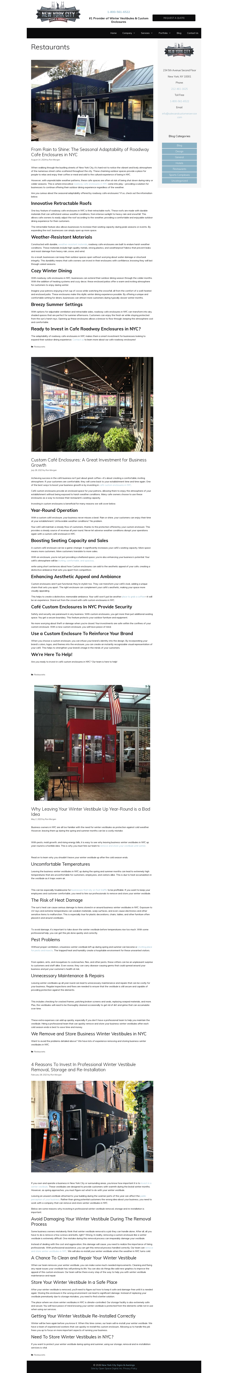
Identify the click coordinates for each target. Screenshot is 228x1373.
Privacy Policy (130, 1368)
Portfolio (166, 33)
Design (179, 151)
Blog (179, 33)
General (179, 157)
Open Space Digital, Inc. (111, 1368)
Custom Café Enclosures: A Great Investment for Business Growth (89, 462)
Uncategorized (179, 180)
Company (130, 33)
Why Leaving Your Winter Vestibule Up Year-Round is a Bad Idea (90, 811)
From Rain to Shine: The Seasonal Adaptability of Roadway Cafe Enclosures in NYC (90, 152)
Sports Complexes (179, 174)
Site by (95, 1368)
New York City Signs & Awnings (118, 1365)
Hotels (179, 163)
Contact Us (192, 33)
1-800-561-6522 (118, 12)
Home (113, 33)
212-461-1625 (179, 88)
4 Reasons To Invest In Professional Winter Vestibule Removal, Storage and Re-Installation (83, 1067)
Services (148, 33)
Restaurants (39, 346)
